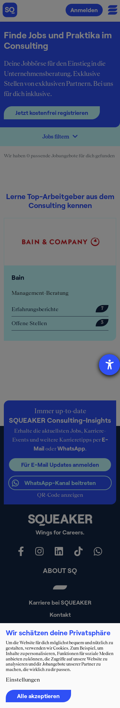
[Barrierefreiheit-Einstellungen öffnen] (109, 364)
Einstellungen (23, 679)
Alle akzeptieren (38, 695)
